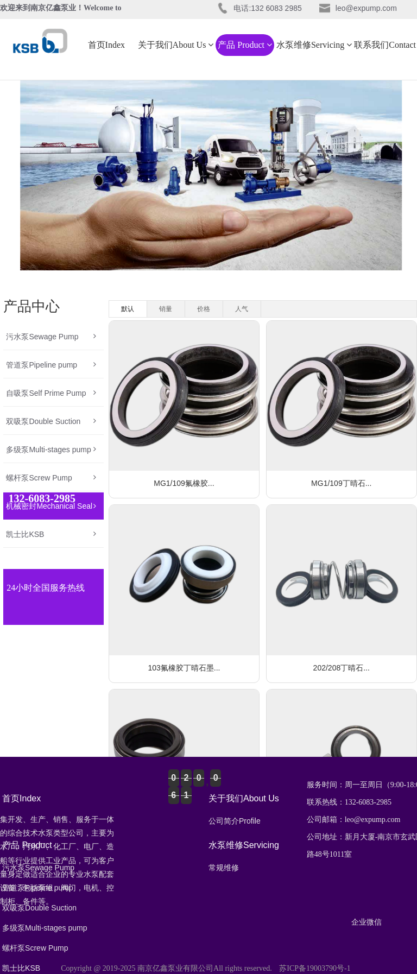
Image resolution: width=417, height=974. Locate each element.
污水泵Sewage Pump (51, 336)
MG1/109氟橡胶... (184, 483)
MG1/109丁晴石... (341, 483)
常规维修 (223, 867)
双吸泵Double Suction (51, 421)
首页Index (106, 44)
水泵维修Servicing (314, 44)
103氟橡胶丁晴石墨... (184, 667)
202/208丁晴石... (341, 667)
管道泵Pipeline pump (51, 364)
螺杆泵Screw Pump (51, 477)
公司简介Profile (234, 821)
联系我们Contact (385, 44)
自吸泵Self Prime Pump (51, 393)
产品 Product (245, 44)
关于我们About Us (176, 44)
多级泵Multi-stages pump (51, 449)
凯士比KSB (51, 534)
